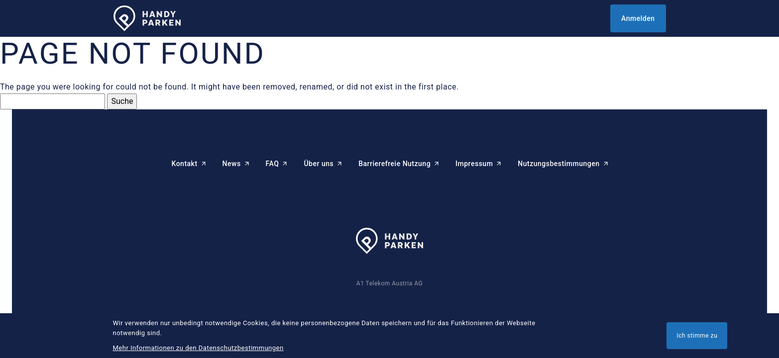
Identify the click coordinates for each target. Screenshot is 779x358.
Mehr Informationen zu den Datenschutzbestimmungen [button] (198, 348)
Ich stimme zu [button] (696, 335)
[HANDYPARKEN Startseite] (147, 18)
